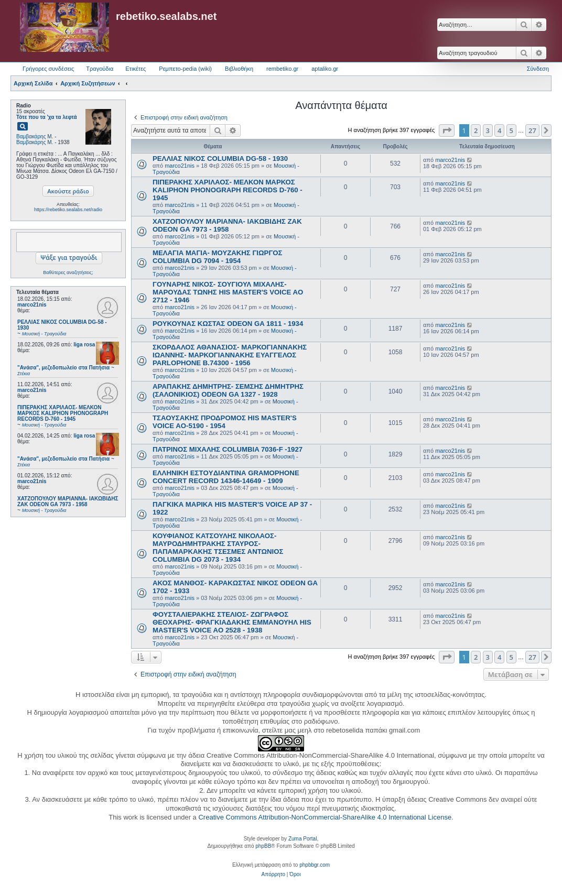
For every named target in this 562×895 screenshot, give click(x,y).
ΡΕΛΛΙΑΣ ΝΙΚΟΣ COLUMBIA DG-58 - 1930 (220, 158)
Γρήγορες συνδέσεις (48, 69)
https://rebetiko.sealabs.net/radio (68, 209)
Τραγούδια (99, 69)
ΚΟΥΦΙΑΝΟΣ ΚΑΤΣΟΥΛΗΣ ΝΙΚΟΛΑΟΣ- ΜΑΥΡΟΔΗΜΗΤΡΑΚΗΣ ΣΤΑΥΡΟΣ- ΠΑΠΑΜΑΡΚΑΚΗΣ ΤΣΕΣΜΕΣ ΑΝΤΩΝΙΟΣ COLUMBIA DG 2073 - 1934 (218, 547)
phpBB (263, 846)
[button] (447, 130)
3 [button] (488, 130)
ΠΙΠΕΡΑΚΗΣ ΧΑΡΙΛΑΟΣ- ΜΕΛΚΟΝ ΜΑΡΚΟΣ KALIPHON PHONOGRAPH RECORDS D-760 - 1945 (227, 190)
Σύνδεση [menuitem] (538, 69)
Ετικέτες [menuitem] (135, 69)
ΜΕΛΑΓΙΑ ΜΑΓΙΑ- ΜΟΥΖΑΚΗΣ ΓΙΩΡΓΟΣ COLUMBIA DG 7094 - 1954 (218, 257)
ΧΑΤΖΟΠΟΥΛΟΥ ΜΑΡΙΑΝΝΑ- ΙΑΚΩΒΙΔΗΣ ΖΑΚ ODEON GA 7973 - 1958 (227, 225)
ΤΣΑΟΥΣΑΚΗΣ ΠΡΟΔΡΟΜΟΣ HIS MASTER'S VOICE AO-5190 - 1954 (225, 422)
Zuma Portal (302, 839)
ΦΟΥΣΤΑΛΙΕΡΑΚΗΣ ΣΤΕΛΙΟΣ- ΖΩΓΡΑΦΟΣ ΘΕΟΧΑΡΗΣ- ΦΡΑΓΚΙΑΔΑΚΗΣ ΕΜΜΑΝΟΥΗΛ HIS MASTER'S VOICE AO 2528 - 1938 (232, 622)
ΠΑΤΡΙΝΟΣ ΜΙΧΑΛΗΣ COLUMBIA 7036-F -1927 (227, 449)
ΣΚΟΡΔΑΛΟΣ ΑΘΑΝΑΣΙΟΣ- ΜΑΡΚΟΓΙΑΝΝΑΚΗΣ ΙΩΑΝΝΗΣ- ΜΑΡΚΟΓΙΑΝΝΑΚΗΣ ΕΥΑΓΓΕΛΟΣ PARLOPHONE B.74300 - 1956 (230, 355)
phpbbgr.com (314, 865)
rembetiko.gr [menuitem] (282, 69)
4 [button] (499, 130)
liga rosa (84, 344)
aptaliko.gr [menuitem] (324, 69)
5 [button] (511, 130)
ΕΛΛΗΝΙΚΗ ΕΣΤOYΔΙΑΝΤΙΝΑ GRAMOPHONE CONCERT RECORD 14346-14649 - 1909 (226, 477)
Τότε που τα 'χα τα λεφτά (46, 117)
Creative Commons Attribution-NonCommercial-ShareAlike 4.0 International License (324, 817)
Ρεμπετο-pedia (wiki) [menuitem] (185, 69)
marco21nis (32, 305)
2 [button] (476, 130)
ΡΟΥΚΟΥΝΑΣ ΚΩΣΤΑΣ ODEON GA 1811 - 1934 (228, 324)
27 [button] (532, 130)
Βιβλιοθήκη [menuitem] (239, 69)
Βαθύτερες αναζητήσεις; (68, 272)
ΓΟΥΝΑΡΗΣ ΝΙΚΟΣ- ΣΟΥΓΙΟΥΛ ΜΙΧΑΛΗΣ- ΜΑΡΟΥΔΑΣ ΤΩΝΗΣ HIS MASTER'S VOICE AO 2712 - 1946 (228, 292)
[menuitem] (273, 874)
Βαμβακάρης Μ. (34, 136)
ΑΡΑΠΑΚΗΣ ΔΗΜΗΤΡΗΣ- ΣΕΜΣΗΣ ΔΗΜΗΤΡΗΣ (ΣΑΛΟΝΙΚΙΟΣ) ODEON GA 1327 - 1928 (228, 390)
